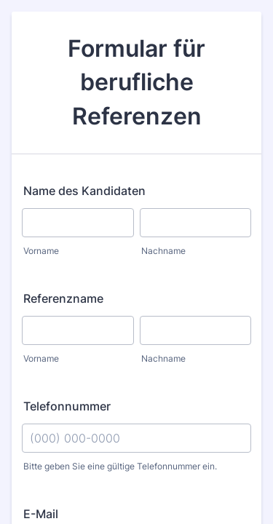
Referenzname (63, 298)
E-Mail (40, 514)
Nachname (163, 250)
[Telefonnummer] (136, 438)
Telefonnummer (67, 406)
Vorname (41, 250)
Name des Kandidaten (84, 190)
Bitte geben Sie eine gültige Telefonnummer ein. (120, 466)
